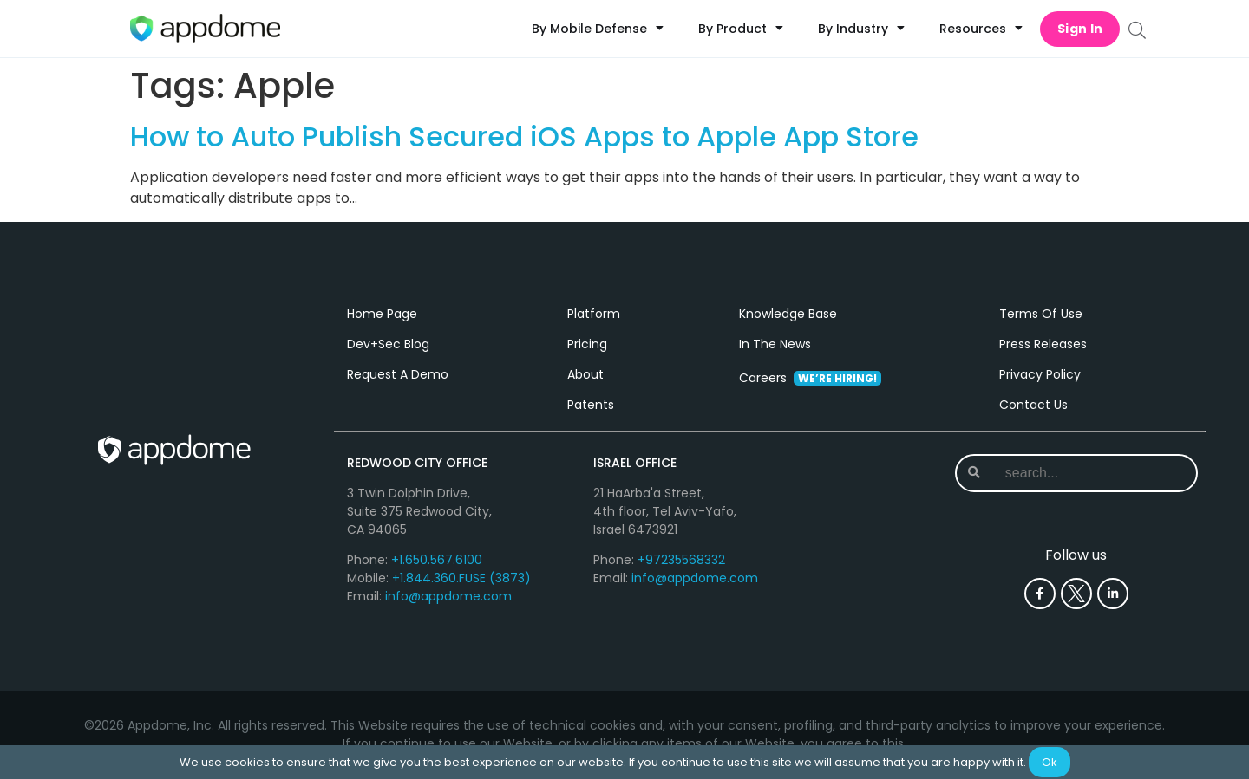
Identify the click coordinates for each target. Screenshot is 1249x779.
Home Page (382, 313)
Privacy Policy (1040, 374)
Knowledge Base (788, 313)
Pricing (587, 344)
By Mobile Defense (598, 28)
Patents (590, 404)
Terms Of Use (1040, 313)
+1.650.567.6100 (436, 559)
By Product (740, 28)
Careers (810, 377)
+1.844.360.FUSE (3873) (461, 578)
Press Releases (1043, 344)
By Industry (861, 28)
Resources (981, 28)
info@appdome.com (448, 596)
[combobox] (1075, 473)
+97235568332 (681, 559)
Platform (593, 313)
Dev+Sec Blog (388, 344)
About (585, 374)
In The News (775, 344)
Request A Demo (397, 374)
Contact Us (1033, 404)
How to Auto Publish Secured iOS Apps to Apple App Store (524, 136)
